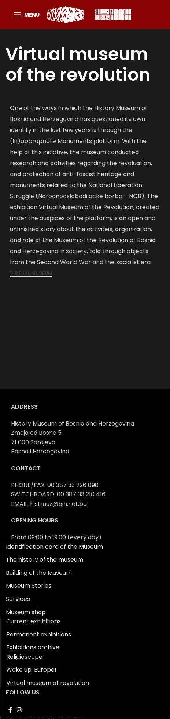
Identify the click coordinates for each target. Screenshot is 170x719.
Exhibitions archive (32, 647)
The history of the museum (44, 559)
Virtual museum (31, 273)
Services (18, 599)
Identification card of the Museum (54, 547)
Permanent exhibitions (38, 634)
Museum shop (26, 612)
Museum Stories (28, 585)
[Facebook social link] (10, 710)
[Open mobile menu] (26, 14)
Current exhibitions (33, 621)
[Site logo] (65, 14)
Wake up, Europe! (31, 669)
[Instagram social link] (19, 710)
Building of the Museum (39, 573)
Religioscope (24, 657)
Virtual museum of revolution (47, 683)
